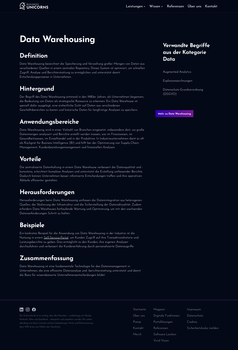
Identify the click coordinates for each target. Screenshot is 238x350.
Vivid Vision (161, 340)
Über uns (139, 315)
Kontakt (138, 328)
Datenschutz (195, 315)
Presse (137, 322)
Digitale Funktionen (166, 315)
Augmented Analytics (177, 72)
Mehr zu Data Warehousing (174, 114)
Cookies (192, 322)
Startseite (139, 309)
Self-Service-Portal (56, 237)
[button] (136, 6)
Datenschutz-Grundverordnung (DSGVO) (183, 92)
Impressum (194, 309)
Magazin (159, 309)
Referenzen (160, 328)
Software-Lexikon (164, 334)
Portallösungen (163, 322)
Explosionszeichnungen (177, 80)
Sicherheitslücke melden (203, 328)
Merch (137, 334)
